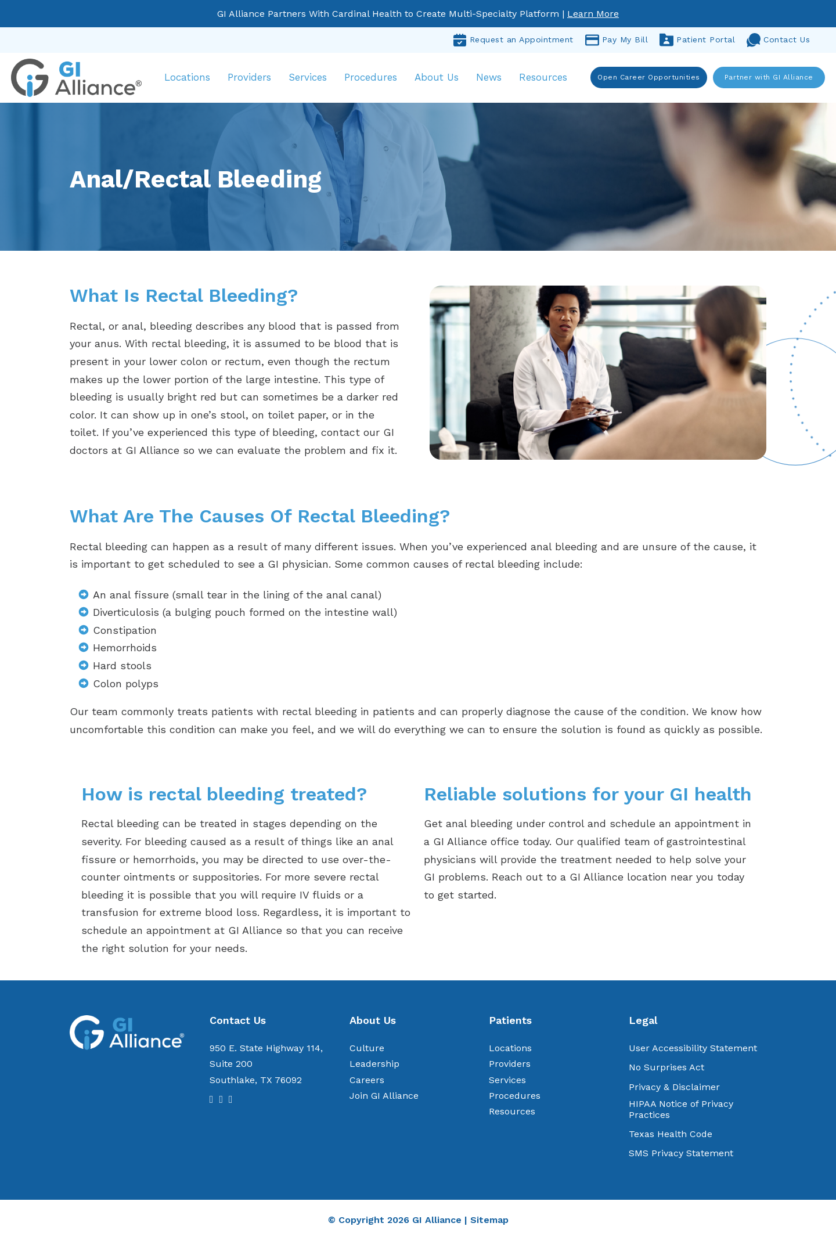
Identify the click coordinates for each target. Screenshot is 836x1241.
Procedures (372, 78)
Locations (189, 78)
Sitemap (489, 1220)
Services (309, 78)
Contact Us (778, 40)
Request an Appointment (513, 40)
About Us (438, 78)
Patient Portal (697, 40)
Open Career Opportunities (648, 78)
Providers (251, 78)
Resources (545, 78)
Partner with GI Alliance (768, 78)
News (490, 78)
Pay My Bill (616, 40)
